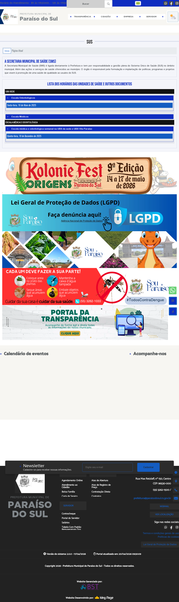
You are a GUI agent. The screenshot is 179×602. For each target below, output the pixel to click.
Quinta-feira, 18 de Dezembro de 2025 (24, 136)
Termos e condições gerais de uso (161, 533)
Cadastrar (148, 467)
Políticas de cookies (168, 536)
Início (7, 50)
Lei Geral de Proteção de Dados (160, 544)
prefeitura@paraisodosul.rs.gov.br (152, 498)
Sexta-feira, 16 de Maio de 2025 (21, 105)
